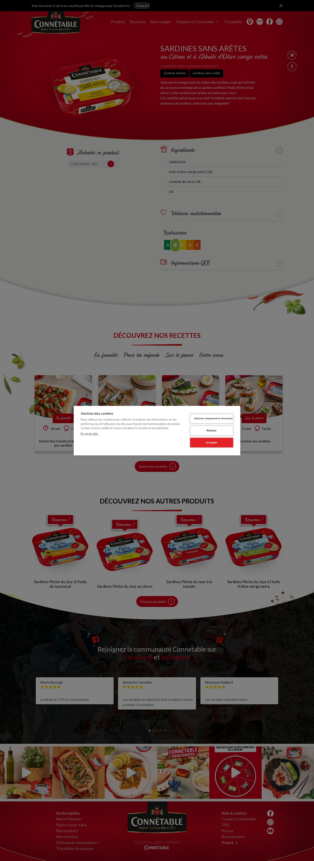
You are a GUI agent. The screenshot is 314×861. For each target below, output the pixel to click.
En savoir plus (89, 433)
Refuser (211, 430)
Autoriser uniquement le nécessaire (213, 418)
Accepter (211, 442)
